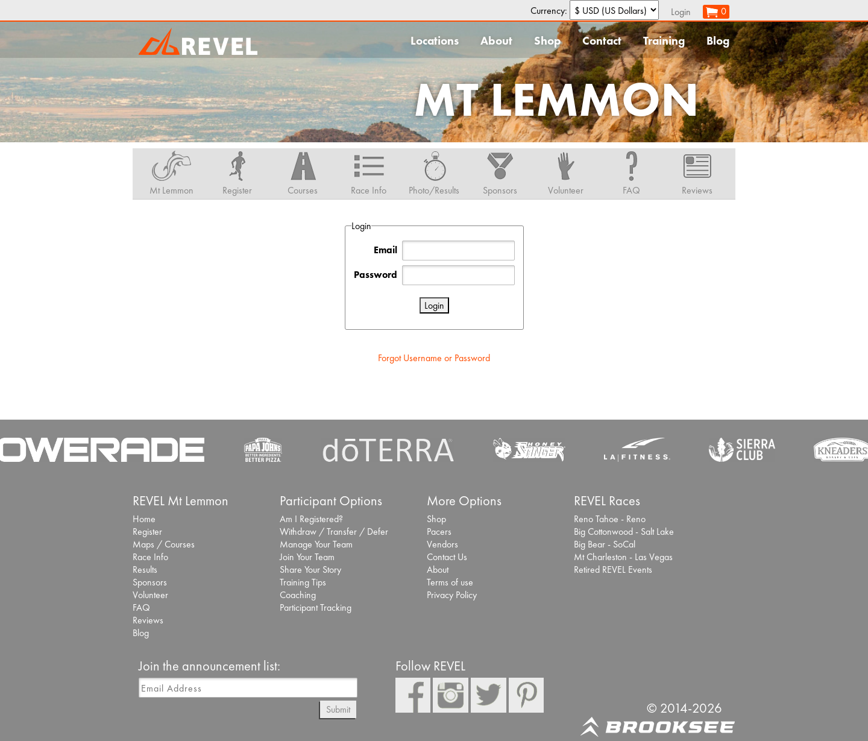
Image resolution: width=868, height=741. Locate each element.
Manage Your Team (316, 544)
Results (145, 569)
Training (664, 40)
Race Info (150, 556)
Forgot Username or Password (434, 358)
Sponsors (150, 582)
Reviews (148, 620)
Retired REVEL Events (613, 569)
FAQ (141, 607)
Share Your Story (310, 569)
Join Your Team (307, 556)
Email (385, 250)
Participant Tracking (315, 607)
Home (144, 518)
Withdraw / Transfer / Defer (334, 531)
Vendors (442, 544)
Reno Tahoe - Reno (610, 518)
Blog (717, 40)
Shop (547, 40)
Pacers (439, 531)
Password (375, 274)
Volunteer (150, 594)
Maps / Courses (164, 544)
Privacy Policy (452, 594)
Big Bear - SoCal (604, 544)
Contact (601, 40)
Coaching (298, 594)
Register (147, 531)
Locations (434, 40)
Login (681, 11)
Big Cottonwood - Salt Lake (624, 531)
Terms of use (450, 582)
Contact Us (447, 556)
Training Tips (303, 582)
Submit (338, 709)
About (496, 40)
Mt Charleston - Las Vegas (623, 556)
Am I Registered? (311, 518)
